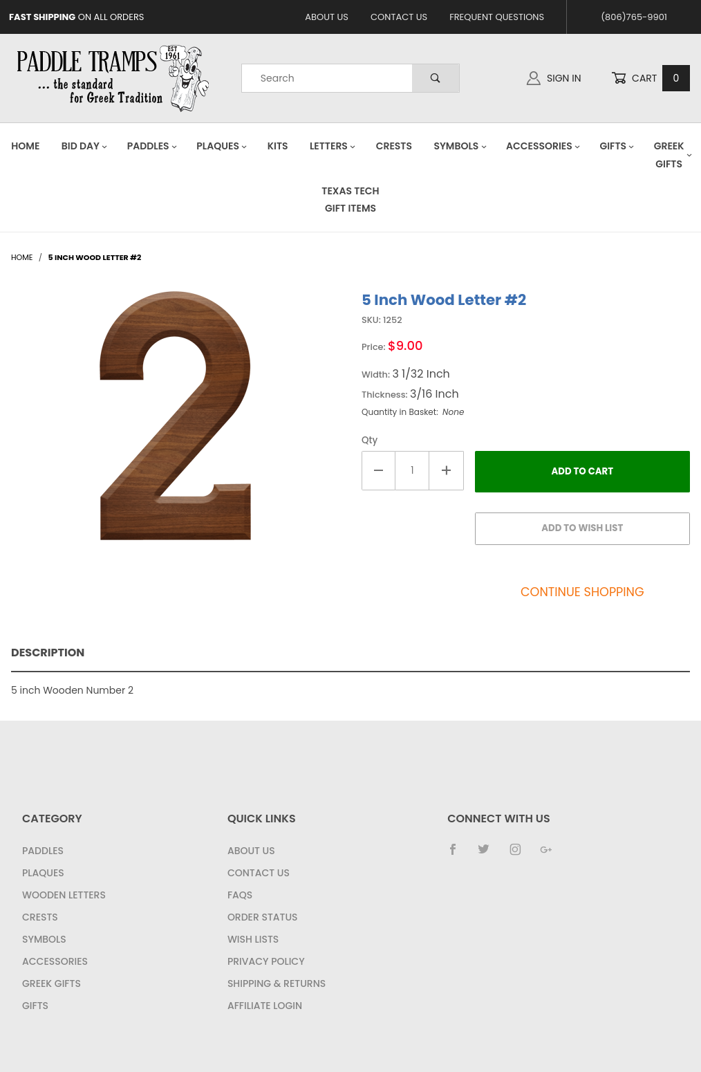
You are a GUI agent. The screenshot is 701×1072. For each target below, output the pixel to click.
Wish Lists (253, 939)
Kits (278, 146)
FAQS (239, 895)
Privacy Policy (266, 961)
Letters (333, 146)
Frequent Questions (496, 17)
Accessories (543, 146)
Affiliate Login (264, 1006)
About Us (326, 17)
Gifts (617, 146)
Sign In (554, 78)
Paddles (152, 146)
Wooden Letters (64, 895)
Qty (369, 440)
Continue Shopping (582, 592)
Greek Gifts (51, 983)
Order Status (262, 917)
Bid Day (85, 146)
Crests (394, 146)
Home (25, 146)
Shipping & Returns (276, 983)
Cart (650, 78)
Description (47, 652)
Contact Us (399, 17)
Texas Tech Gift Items (350, 199)
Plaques (221, 146)
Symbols (460, 146)
